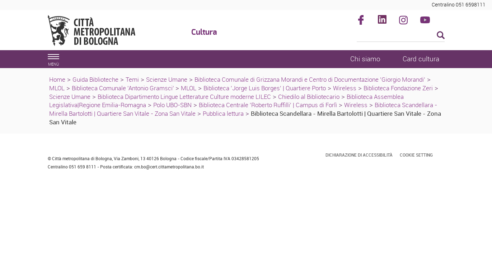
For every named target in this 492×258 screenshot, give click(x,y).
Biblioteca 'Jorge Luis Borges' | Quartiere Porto (264, 88)
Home (57, 79)
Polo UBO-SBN (172, 105)
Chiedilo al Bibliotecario (308, 96)
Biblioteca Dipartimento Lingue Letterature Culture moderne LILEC (184, 96)
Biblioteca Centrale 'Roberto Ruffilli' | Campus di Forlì (268, 105)
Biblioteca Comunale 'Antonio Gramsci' (123, 88)
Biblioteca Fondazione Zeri (398, 88)
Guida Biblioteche (95, 79)
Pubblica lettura (223, 113)
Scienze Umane (166, 79)
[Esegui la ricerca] (441, 36)
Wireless (344, 88)
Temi (132, 79)
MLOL (57, 88)
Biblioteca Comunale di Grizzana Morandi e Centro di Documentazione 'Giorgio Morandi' (310, 79)
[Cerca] (401, 36)
